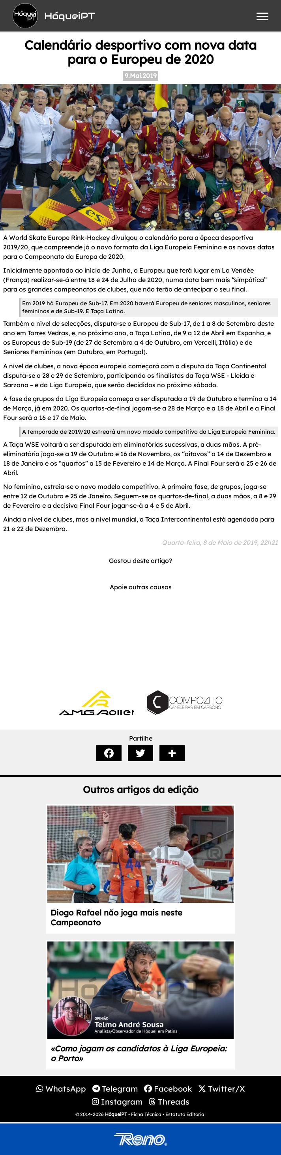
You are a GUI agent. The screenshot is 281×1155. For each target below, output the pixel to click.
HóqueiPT (116, 1114)
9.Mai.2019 (141, 76)
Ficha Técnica (146, 1114)
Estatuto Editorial (185, 1114)
